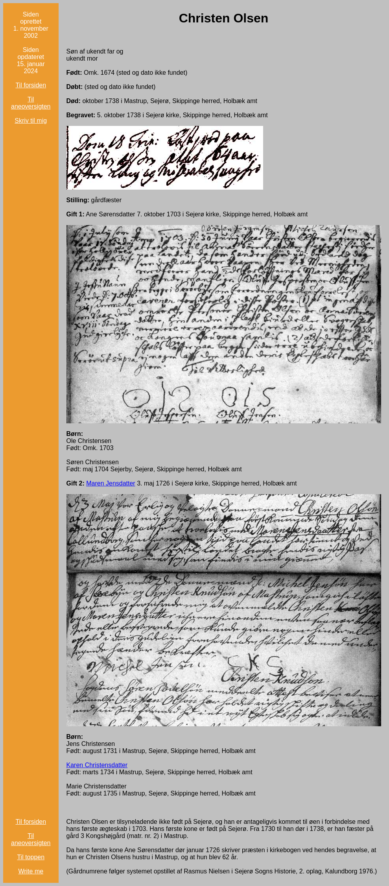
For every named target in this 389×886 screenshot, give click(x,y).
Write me (30, 871)
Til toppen (30, 857)
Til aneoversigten (31, 103)
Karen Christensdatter (97, 765)
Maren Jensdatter (110, 483)
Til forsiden (30, 85)
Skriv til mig (31, 120)
